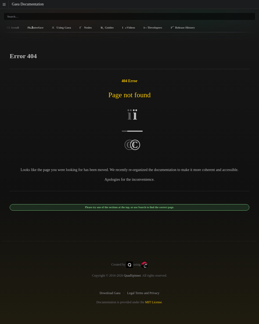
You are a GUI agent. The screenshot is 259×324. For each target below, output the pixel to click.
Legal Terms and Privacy (143, 293)
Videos (128, 27)
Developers (153, 27)
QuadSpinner (132, 275)
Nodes (86, 27)
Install (12, 27)
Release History (183, 27)
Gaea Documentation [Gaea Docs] (28, 4)
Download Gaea (110, 293)
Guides (107, 27)
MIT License (153, 302)
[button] (4, 4)
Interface (35, 27)
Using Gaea (61, 27)
